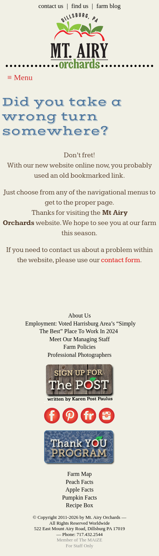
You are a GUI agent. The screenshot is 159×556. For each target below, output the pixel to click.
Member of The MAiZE (79, 540)
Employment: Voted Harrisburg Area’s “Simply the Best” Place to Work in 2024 (80, 327)
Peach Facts (79, 482)
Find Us (80, 6)
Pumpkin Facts (79, 497)
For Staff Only (79, 545)
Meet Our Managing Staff (79, 339)
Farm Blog (108, 6)
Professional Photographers (79, 355)
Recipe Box (79, 505)
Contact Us (50, 6)
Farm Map (79, 474)
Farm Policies (79, 347)
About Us (79, 315)
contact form (120, 260)
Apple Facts (80, 489)
